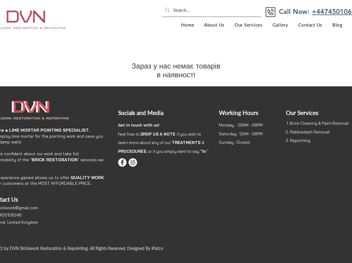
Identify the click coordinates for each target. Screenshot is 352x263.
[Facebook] (122, 162)
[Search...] (210, 10)
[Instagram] (133, 162)
